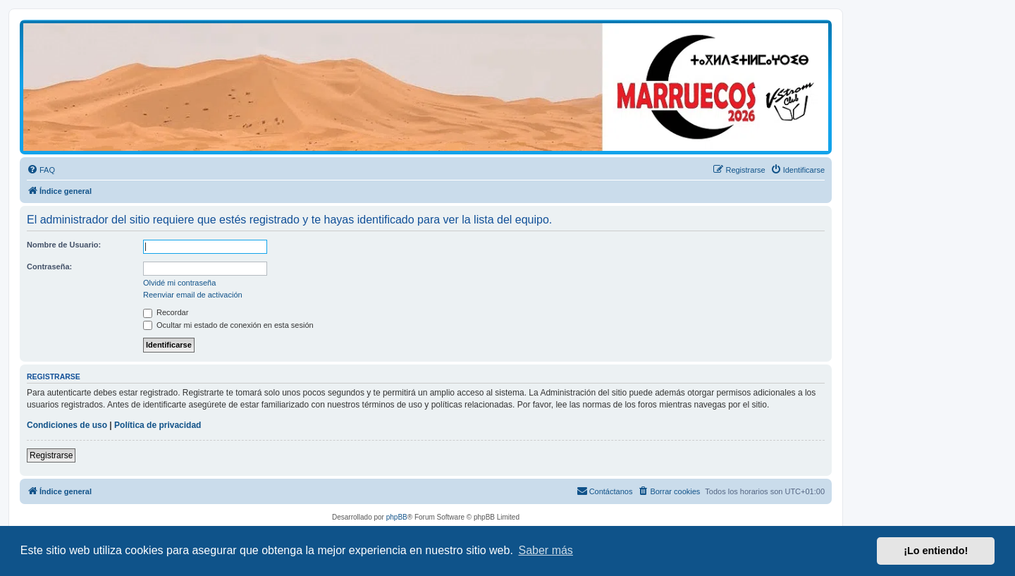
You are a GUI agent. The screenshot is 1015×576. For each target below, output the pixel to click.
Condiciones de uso (67, 425)
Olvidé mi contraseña (179, 282)
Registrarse (51, 455)
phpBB (396, 517)
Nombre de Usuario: (64, 244)
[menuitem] (41, 169)
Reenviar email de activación (192, 294)
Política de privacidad (157, 425)
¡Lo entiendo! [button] (936, 550)
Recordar (165, 312)
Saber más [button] (546, 550)
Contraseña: (49, 266)
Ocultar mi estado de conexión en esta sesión (228, 325)
